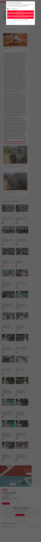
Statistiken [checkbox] (16, 8)
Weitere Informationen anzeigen (20, 19)
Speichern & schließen (20, 14)
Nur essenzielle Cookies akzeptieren (20, 17)
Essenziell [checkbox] (10, 8)
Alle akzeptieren (20, 11)
